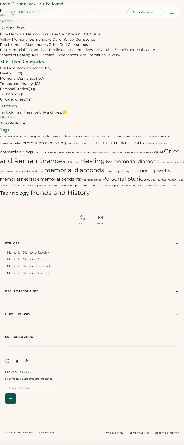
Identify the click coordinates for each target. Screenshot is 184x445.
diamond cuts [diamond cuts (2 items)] (88, 152)
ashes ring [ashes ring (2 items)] (30, 136)
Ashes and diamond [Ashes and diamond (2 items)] (11, 136)
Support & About (92, 337)
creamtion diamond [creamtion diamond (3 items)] (109, 136)
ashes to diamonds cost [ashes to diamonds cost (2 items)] (81, 136)
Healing (6, 73)
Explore (92, 243)
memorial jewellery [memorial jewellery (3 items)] (117, 171)
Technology (10, 94)
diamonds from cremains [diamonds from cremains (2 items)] (138, 152)
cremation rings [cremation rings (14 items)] (16, 152)
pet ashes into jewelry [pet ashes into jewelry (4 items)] (162, 179)
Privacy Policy (114, 432)
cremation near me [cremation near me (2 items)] (156, 143)
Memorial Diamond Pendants (29, 266)
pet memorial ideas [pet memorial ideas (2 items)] (125, 185)
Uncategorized (13, 99)
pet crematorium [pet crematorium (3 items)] (86, 185)
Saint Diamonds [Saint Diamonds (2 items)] (147, 185)
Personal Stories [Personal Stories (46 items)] (124, 178)
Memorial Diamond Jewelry (28, 252)
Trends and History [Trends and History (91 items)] (60, 192)
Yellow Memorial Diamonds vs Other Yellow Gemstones (48, 39)
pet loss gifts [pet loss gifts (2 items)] (106, 185)
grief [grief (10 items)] (158, 152)
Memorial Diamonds (17, 78)
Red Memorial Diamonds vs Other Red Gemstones (44, 45)
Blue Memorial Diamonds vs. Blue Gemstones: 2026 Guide (50, 34)
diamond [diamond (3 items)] (40, 152)
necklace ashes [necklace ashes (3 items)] (91, 179)
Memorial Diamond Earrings (28, 273)
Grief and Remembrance (21, 68)
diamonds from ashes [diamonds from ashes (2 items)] (110, 152)
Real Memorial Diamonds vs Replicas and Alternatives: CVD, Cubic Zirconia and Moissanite (77, 50)
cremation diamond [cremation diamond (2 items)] (78, 143)
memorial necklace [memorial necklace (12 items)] (19, 179)
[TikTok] (26, 361)
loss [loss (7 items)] (109, 162)
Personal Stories (14, 89)
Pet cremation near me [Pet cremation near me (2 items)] (60, 185)
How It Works (92, 314)
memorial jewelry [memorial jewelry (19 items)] (150, 170)
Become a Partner (167, 432)
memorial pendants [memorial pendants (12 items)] (60, 179)
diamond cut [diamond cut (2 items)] (72, 152)
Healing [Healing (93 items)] (92, 161)
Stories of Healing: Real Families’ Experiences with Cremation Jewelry (60, 55)
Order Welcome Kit (145, 12)
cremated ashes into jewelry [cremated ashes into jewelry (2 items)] (140, 136)
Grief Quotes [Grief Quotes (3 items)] (71, 162)
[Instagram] (7, 361)
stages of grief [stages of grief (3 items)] (167, 185)
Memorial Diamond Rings (26, 259)
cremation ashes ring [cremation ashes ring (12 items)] (44, 142)
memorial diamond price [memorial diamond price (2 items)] (28, 171)
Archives (8, 117)
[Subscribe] (10, 398)
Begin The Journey (92, 291)
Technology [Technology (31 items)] (14, 193)
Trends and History (16, 84)
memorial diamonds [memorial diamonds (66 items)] (74, 170)
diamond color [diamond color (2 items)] (55, 152)
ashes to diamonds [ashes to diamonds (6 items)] (52, 136)
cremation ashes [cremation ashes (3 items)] (11, 143)
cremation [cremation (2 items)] (164, 136)
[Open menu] (171, 12)
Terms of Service (139, 432)
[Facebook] (17, 361)
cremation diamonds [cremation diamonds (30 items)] (117, 143)
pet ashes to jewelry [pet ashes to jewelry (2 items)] (34, 185)
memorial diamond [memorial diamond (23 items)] (136, 161)
